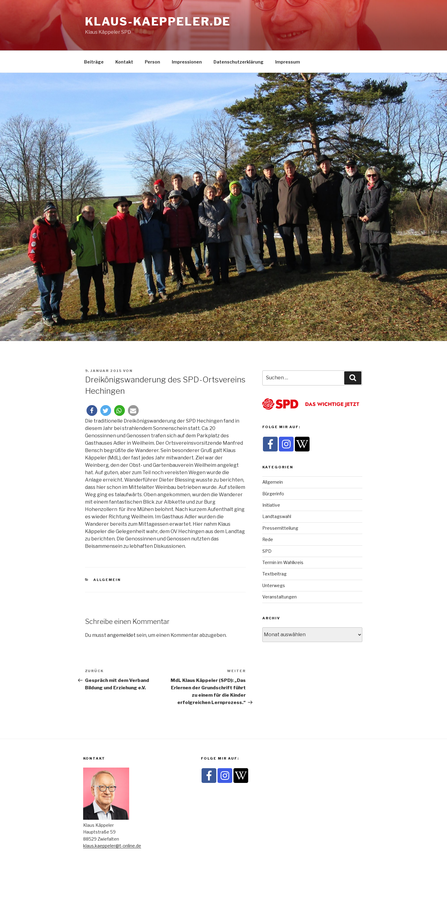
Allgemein (107, 580)
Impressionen (187, 61)
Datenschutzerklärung (239, 61)
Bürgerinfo (273, 493)
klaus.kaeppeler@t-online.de (112, 845)
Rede (267, 539)
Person (152, 61)
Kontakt (124, 61)
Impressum (287, 61)
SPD (267, 551)
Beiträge (94, 61)
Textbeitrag (274, 573)
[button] (92, 410)
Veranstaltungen (279, 596)
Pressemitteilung (280, 528)
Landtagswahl (276, 516)
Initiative (271, 505)
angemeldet (121, 635)
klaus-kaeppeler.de (158, 21)
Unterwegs (273, 585)
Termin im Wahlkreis (282, 562)
